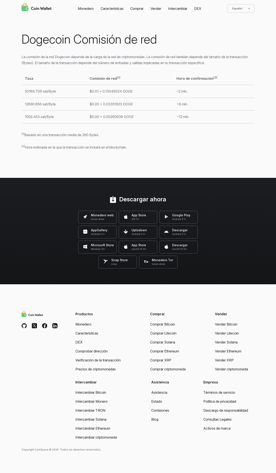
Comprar (137, 8)
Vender (155, 8)
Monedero (86, 8)
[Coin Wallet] (36, 8)
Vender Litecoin (227, 333)
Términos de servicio (219, 392)
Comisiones (160, 410)
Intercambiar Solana (90, 419)
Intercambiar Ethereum (92, 428)
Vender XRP (224, 360)
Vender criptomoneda (231, 369)
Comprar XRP (160, 360)
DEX (197, 8)
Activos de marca (216, 428)
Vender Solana (226, 342)
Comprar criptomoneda (168, 369)
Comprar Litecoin (163, 333)
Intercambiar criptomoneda (96, 437)
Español (241, 8)
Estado (156, 401)
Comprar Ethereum (164, 351)
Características (112, 8)
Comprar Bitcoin (162, 324)
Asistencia (159, 392)
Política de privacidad (219, 401)
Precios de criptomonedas (95, 369)
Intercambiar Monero (91, 401)
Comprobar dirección (91, 351)
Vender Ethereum (228, 351)
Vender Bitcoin (226, 324)
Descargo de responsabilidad (225, 410)
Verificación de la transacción (98, 360)
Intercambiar (177, 8)
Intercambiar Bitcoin (90, 392)
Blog (154, 419)
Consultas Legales (217, 419)
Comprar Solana (162, 342)
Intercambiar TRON (90, 410)
